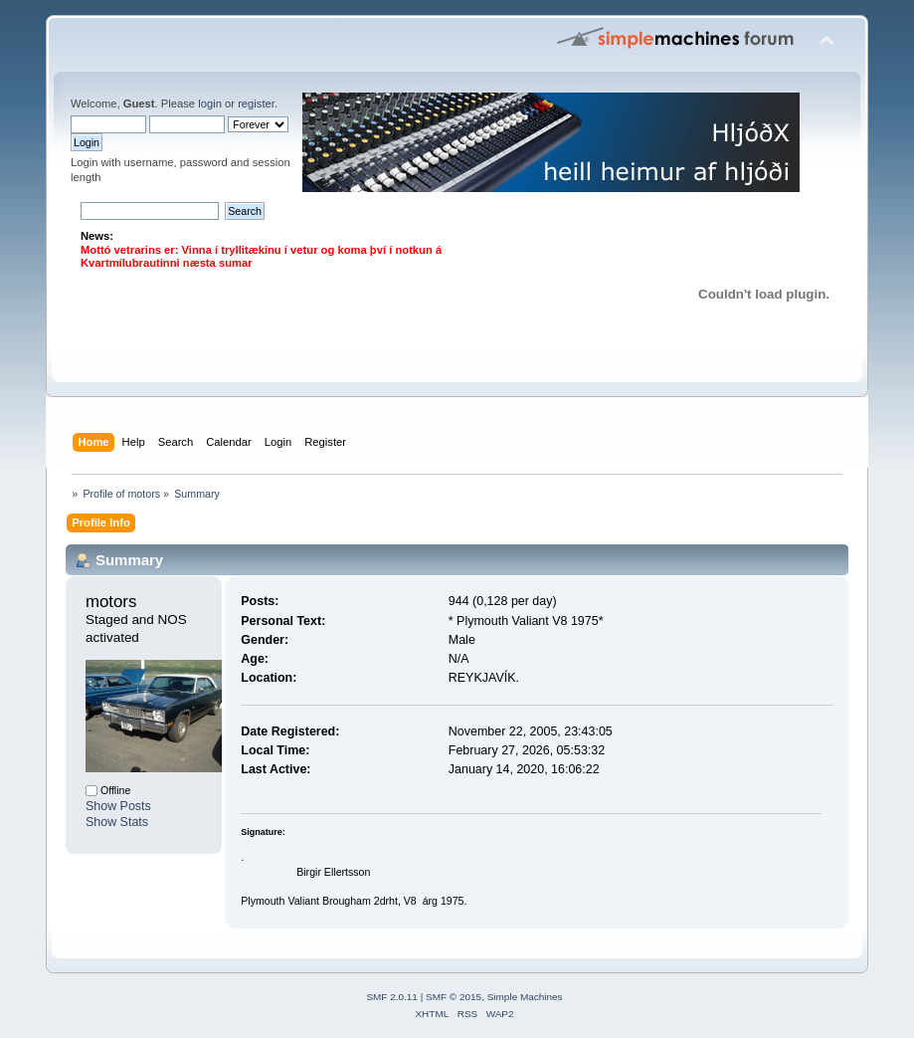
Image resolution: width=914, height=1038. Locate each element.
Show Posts (118, 806)
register (256, 103)
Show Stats (117, 822)
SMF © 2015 (453, 996)
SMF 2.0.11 (392, 996)
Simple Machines (525, 996)
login (210, 103)
